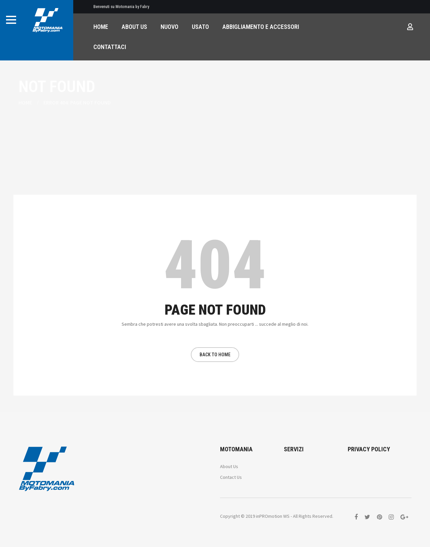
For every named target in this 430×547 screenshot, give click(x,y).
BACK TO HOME (215, 354)
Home (25, 102)
